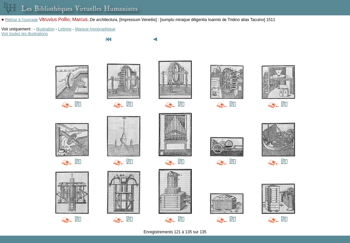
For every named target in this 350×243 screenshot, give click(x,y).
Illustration (45, 29)
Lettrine (64, 29)
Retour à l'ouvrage (21, 19)
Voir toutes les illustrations (24, 33)
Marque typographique (95, 29)
